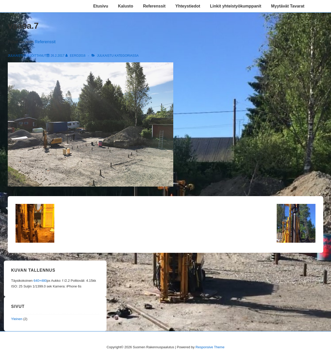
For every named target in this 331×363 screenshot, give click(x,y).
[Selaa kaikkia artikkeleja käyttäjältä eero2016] (75, 55)
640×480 (40, 281)
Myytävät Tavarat (287, 6)
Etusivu (100, 6)
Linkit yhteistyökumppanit (235, 6)
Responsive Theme (209, 347)
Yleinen (16, 319)
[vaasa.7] (57, 55)
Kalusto (125, 6)
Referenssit (154, 6)
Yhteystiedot (187, 6)
